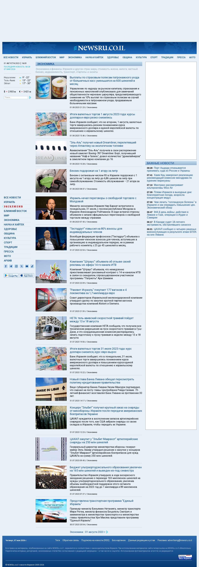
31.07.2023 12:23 (77, 432)
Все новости (11, 57)
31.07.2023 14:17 (77, 401)
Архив (8, 260)
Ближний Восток (46, 57)
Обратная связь (70, 540)
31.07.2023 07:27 (77, 494)
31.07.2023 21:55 (77, 311)
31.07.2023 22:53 (77, 250)
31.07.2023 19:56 (77, 342)
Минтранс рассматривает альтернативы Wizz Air (165, 186)
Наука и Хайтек (94, 57)
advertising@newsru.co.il (180, 540)
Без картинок (119, 540)
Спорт (153, 57)
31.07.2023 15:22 (77, 372)
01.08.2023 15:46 (77, 136)
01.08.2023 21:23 (77, 107)
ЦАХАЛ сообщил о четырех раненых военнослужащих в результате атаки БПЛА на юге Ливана (171, 232)
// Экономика (91, 107)
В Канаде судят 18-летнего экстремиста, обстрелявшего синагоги (169, 223)
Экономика (75, 57)
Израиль (27, 57)
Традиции (167, 57)
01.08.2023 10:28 (77, 164)
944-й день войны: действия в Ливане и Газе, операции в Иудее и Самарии (167, 215)
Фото (192, 57)
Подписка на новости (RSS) (95, 540)
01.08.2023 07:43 (77, 222)
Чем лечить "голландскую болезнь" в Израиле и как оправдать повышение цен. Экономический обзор (172, 205)
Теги (57, 540)
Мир (62, 57)
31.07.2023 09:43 (77, 460)
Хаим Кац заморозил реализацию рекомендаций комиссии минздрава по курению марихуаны (170, 178)
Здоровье (113, 57)
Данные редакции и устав (141, 540)
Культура (141, 57)
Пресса (181, 57)
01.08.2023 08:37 (77, 189)
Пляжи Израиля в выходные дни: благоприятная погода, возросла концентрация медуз (169, 195)
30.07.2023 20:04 (77, 525)
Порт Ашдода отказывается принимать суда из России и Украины (168, 169)
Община (127, 57)
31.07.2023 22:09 (77, 283)
